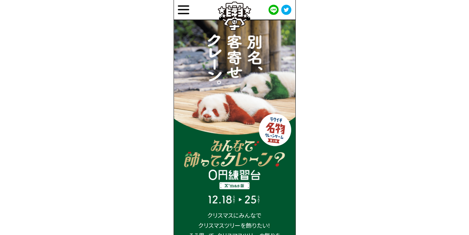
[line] (273, 10)
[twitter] (286, 10)
